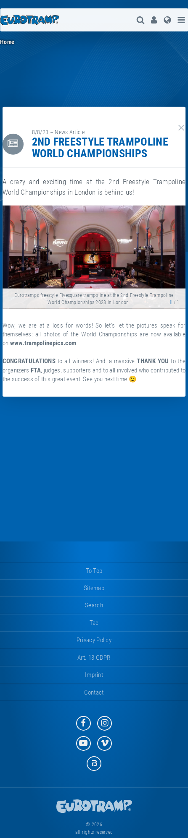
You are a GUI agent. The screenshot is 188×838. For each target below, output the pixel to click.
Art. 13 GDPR (94, 657)
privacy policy (94, 640)
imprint (94, 675)
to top (94, 571)
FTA (36, 370)
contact (93, 692)
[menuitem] (154, 19)
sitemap (94, 588)
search (94, 605)
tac (94, 623)
